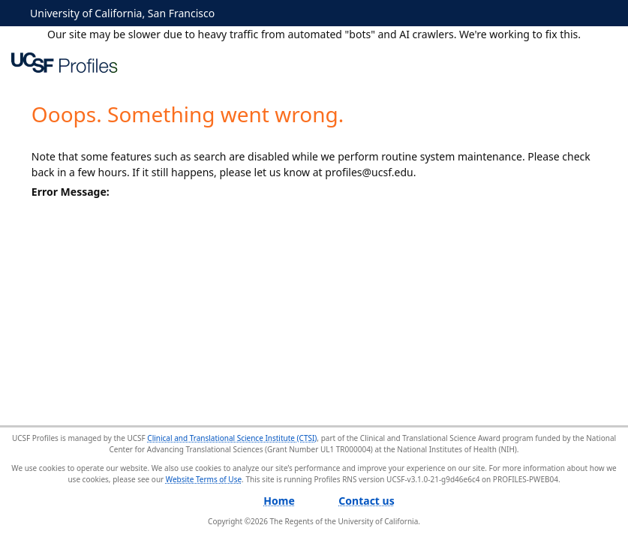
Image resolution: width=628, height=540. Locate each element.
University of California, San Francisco (122, 13)
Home (278, 501)
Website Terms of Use (204, 479)
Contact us (366, 501)
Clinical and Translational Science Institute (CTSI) (232, 438)
